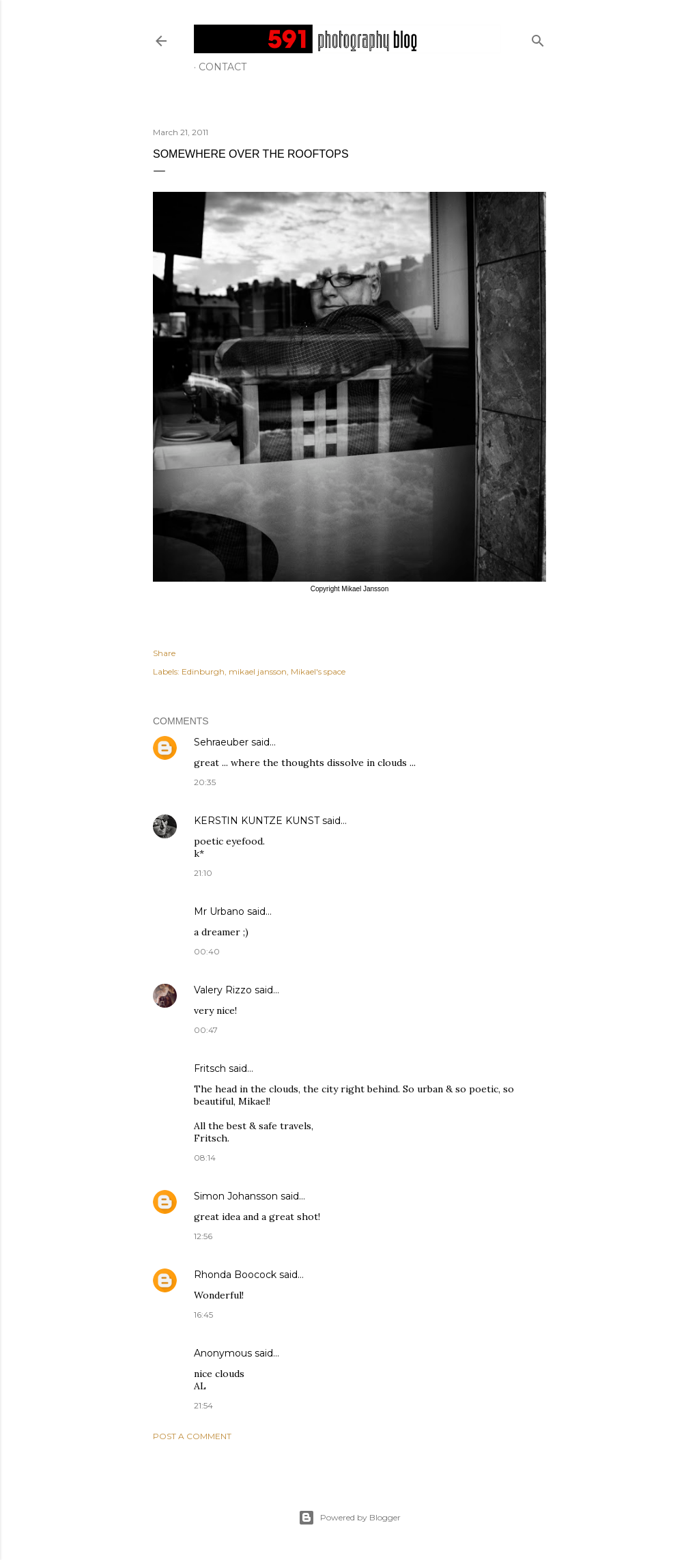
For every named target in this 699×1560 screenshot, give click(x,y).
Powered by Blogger (349, 1517)
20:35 (205, 782)
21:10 (203, 873)
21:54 (203, 1405)
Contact (222, 67)
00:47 (206, 1030)
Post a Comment (192, 1436)
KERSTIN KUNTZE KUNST (256, 820)
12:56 (203, 1236)
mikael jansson (258, 671)
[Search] (538, 38)
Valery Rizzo (223, 990)
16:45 (203, 1314)
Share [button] (164, 653)
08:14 (205, 1157)
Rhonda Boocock (235, 1274)
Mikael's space (318, 671)
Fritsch (210, 1068)
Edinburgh (203, 671)
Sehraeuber (221, 742)
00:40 (207, 951)
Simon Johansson (236, 1196)
